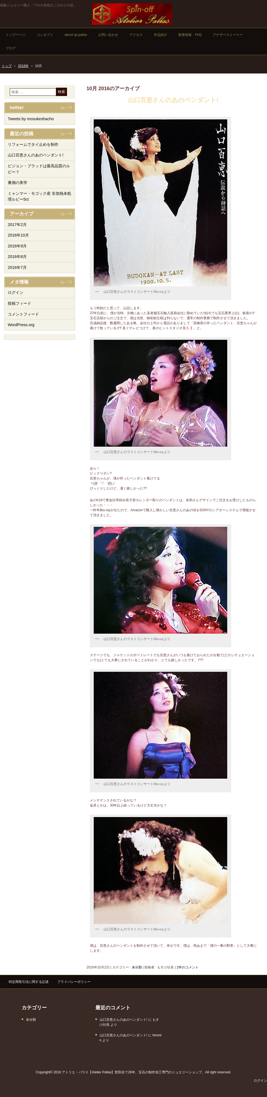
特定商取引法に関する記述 (29, 982)
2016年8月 (17, 256)
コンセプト (45, 35)
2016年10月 (18, 235)
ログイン (15, 292)
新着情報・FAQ (190, 35)
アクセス (136, 35)
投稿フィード (19, 303)
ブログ (11, 48)
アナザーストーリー (228, 35)
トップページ (16, 35)
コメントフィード (23, 314)
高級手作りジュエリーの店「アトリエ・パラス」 (132, 14)
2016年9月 (17, 246)
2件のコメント (188, 967)
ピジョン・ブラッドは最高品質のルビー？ (39, 169)
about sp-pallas (76, 35)
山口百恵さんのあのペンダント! (173, 100)
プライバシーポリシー (74, 982)
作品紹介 (160, 35)
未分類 (137, 967)
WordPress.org (21, 325)
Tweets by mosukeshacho (31, 119)
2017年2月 (17, 224)
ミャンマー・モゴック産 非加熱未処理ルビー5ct (39, 196)
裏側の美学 (17, 182)
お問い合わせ (108, 35)
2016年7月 (17, 267)
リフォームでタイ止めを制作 (33, 144)
